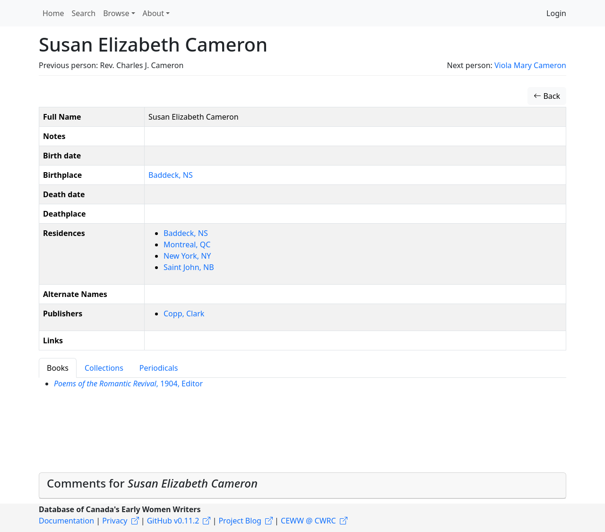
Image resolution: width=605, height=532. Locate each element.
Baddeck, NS (170, 175)
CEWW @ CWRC (308, 520)
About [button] (153, 13)
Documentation (66, 520)
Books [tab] (58, 368)
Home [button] (53, 13)
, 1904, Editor (128, 383)
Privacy (114, 520)
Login (556, 13)
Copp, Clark (184, 313)
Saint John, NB (189, 267)
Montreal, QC (187, 244)
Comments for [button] (152, 483)
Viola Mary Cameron (530, 65)
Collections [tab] (104, 368)
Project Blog (239, 520)
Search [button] (84, 13)
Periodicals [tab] (158, 368)
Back (547, 96)
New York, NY (187, 256)
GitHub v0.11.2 (173, 520)
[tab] (302, 485)
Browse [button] (116, 13)
